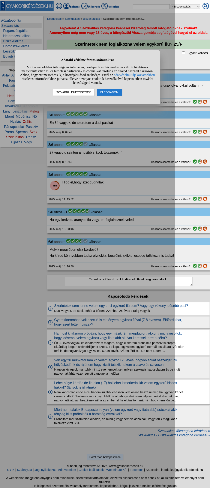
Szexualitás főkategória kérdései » (184, 431)
